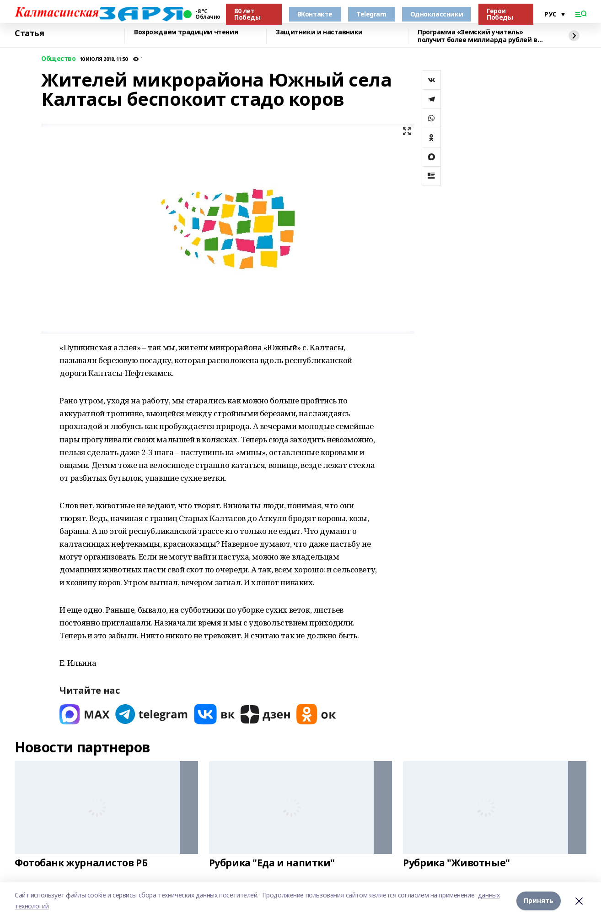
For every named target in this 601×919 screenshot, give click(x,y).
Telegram (371, 14)
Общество (58, 59)
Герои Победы (500, 14)
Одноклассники (436, 14)
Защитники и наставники (319, 32)
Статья (29, 33)
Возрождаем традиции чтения (186, 32)
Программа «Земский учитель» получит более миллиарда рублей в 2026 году (477, 36)
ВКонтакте (315, 14)
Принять (538, 900)
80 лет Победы (247, 14)
